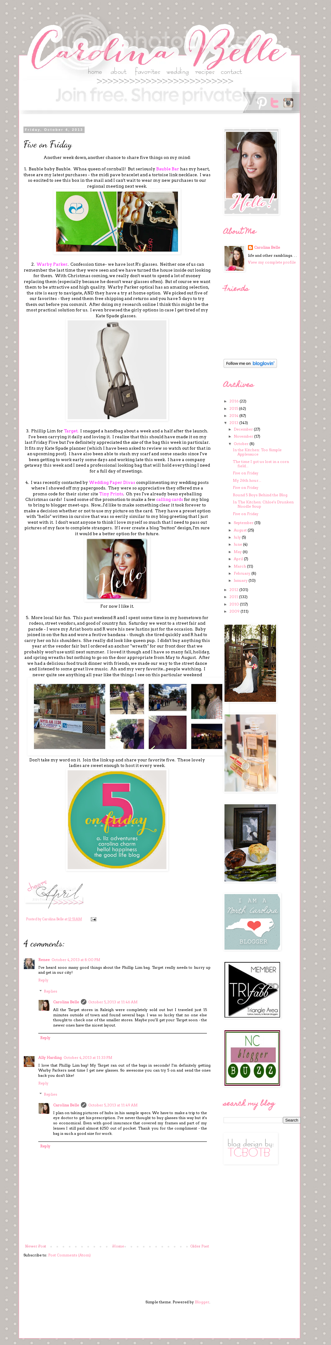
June (238, 544)
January (241, 580)
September (244, 522)
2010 (234, 604)
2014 (234, 415)
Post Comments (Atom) (69, 1255)
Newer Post (35, 1246)
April (239, 558)
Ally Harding (50, 1057)
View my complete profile (272, 262)
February (242, 573)
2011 (234, 596)
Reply (43, 980)
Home (118, 1246)
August (241, 530)
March (240, 566)
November (244, 436)
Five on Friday (245, 473)
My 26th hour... (247, 480)
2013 (234, 422)
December (244, 429)
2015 (234, 408)
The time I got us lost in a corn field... (261, 463)
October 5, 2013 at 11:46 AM (113, 1002)
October (241, 443)
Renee (44, 959)
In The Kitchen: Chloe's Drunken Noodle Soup (263, 504)
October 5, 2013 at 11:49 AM (113, 1105)
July (238, 537)
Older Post (199, 1246)
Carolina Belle (66, 1002)
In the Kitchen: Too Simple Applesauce (257, 452)
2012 (234, 589)
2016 (234, 401)
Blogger (202, 1302)
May (238, 551)
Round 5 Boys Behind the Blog (260, 495)
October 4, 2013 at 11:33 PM (88, 1057)
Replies (50, 991)
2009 (235, 611)
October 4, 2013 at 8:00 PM (76, 959)
